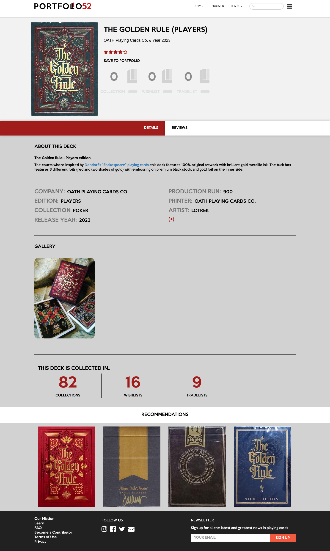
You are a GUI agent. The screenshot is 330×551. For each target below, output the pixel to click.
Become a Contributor (53, 532)
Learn (39, 523)
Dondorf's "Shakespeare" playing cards (117, 165)
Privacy (40, 541)
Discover (217, 6)
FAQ (38, 528)
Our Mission (44, 519)
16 (133, 383)
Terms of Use (45, 537)
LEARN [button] (236, 6)
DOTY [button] (199, 6)
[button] (290, 6)
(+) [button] (171, 219)
